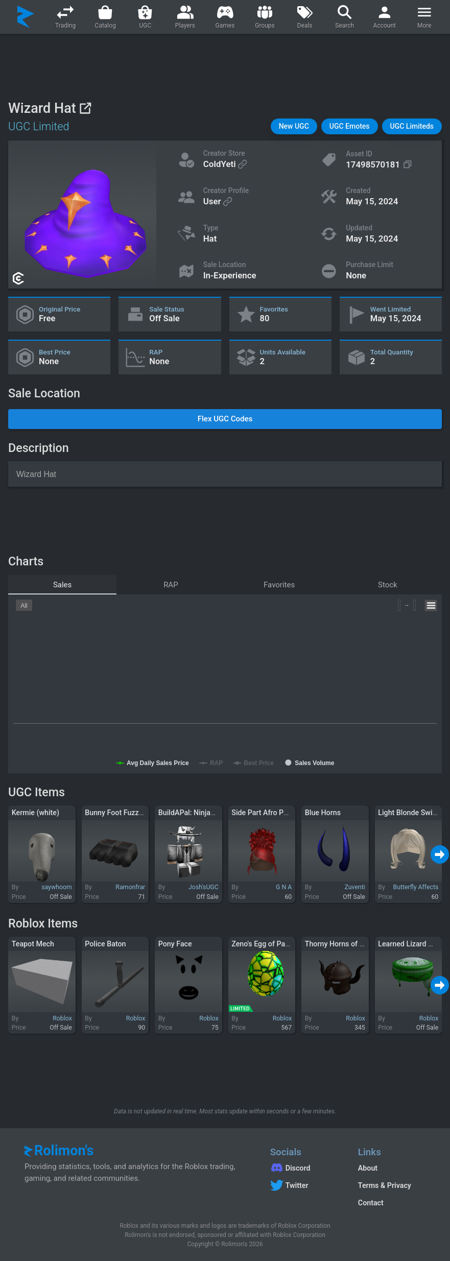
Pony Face (175, 944)
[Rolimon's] (25, 17)
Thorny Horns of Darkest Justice (357, 944)
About (367, 1168)
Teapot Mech (33, 944)
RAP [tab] (170, 584)
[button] (294, 126)
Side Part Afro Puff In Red (273, 812)
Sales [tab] (62, 584)
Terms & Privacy (384, 1185)
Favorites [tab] (279, 584)
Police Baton (105, 944)
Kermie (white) (35, 812)
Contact (371, 1203)
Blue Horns (323, 812)
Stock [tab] (387, 584)
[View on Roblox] (85, 108)
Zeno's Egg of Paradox (267, 944)
